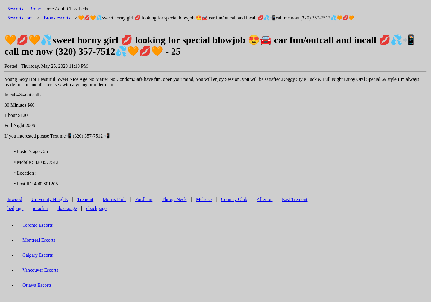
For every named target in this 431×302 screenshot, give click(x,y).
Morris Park (114, 199)
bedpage (15, 208)
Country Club (234, 199)
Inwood (14, 199)
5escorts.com (20, 17)
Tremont (85, 199)
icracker (40, 208)
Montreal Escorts (38, 240)
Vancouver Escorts (40, 270)
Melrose (204, 199)
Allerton (264, 199)
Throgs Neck (174, 199)
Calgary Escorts (37, 255)
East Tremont (295, 199)
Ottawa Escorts (36, 285)
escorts (57, 17)
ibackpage (67, 208)
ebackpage (96, 208)
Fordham (143, 199)
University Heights (49, 199)
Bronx (35, 8)
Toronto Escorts (37, 225)
